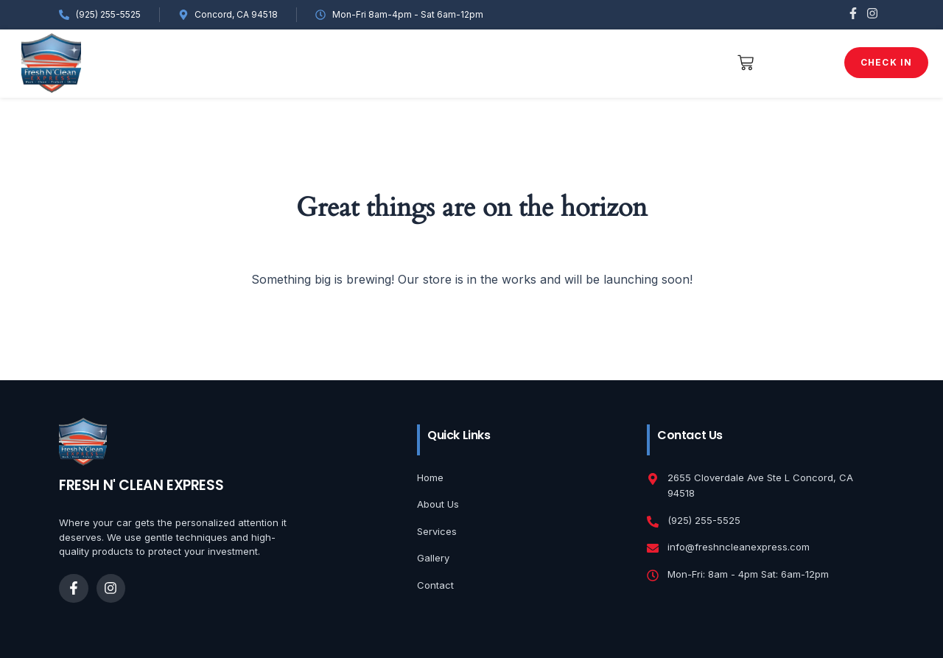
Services (354, 62)
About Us (213, 62)
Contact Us (654, 62)
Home (149, 62)
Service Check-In (451, 62)
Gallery (284, 62)
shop (537, 62)
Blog (584, 62)
